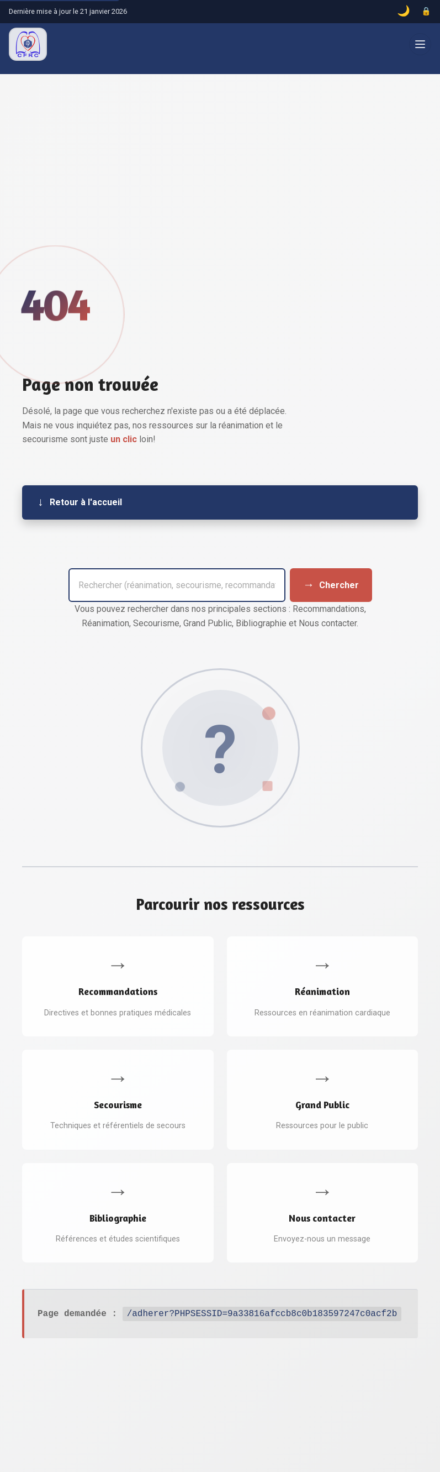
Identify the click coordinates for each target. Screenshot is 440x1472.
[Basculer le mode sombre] (403, 11)
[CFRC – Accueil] (28, 44)
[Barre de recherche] (176, 584)
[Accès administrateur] (426, 11)
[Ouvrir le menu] (420, 44)
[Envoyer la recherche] (331, 584)
